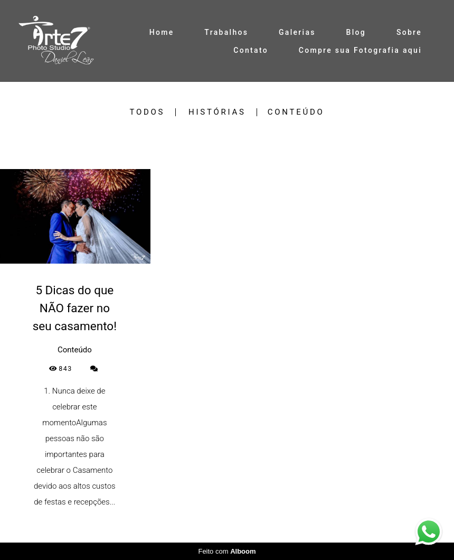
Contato (250, 50)
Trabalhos (226, 32)
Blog (356, 32)
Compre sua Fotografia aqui (360, 50)
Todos (147, 112)
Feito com (227, 551)
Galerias (297, 32)
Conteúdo (296, 112)
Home (161, 32)
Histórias (217, 112)
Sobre (409, 32)
